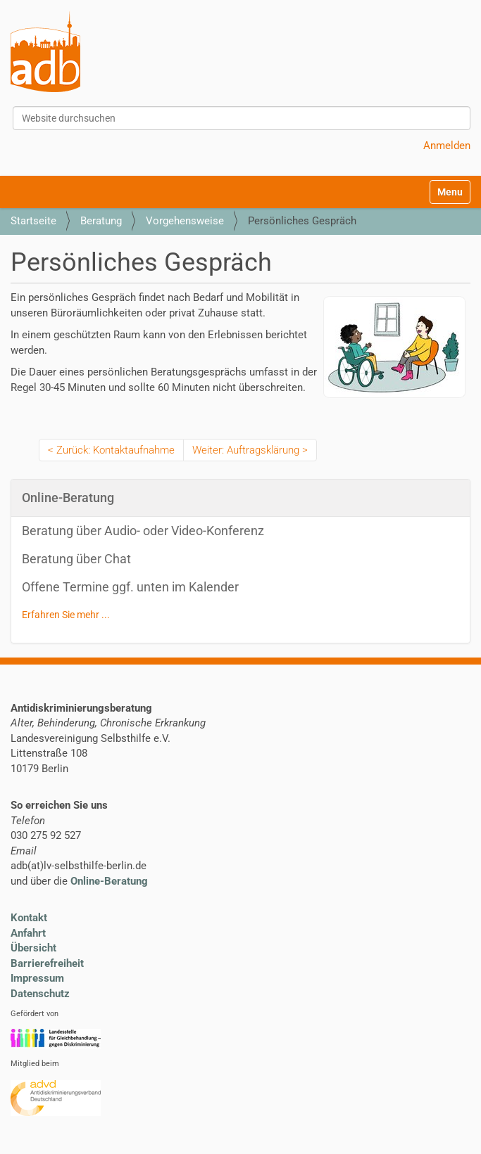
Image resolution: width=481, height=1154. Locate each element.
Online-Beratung (109, 881)
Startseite (33, 220)
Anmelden (446, 145)
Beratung (101, 220)
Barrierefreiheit (47, 963)
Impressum (37, 978)
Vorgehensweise (185, 220)
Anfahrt (28, 933)
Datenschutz (40, 993)
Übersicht (33, 948)
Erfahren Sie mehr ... (66, 614)
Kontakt (29, 917)
